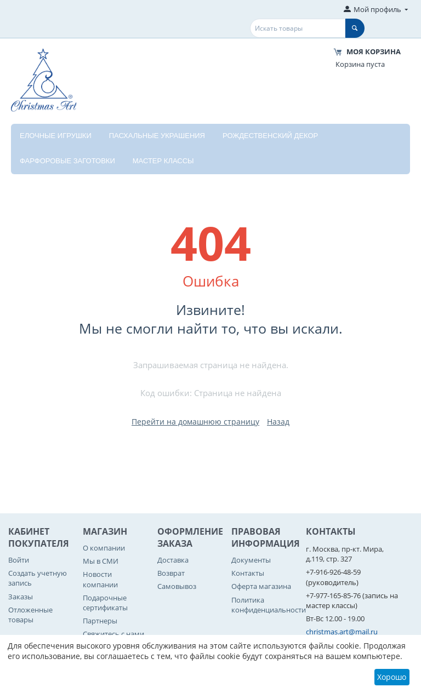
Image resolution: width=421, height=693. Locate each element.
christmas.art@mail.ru (342, 632)
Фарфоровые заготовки (67, 161)
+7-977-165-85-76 (333, 595)
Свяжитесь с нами (113, 634)
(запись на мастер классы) (352, 600)
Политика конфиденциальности (268, 605)
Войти (18, 560)
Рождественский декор (270, 135)
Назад (278, 421)
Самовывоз (176, 586)
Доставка (173, 560)
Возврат (171, 573)
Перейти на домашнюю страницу (195, 421)
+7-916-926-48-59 (333, 572)
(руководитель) (332, 582)
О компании (104, 548)
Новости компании (100, 579)
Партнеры (100, 621)
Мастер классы (163, 161)
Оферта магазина (261, 586)
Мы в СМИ (100, 561)
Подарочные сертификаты (105, 602)
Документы (251, 560)
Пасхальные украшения (157, 135)
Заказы (20, 597)
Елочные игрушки (56, 135)
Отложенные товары (30, 615)
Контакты (247, 573)
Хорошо (391, 677)
